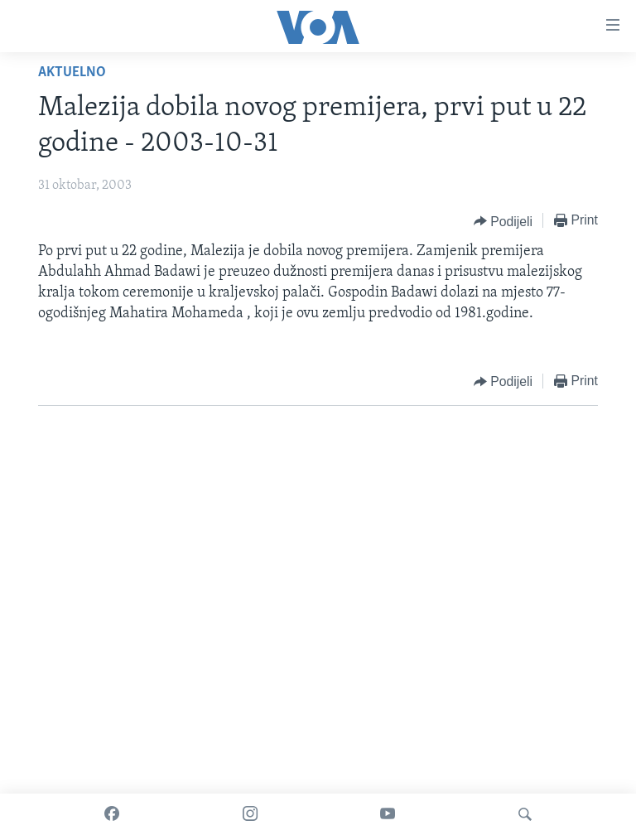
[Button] (503, 221)
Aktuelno (72, 72)
